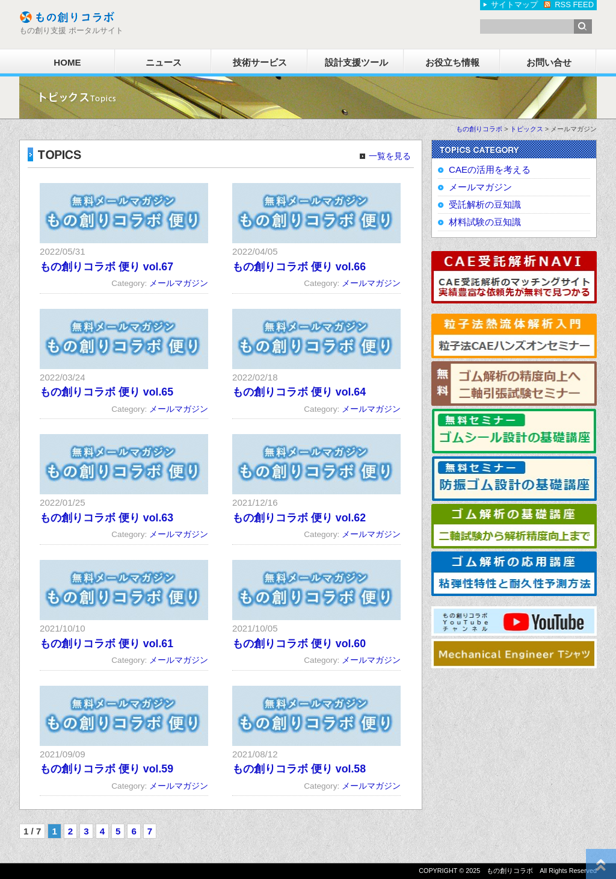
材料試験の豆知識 (485, 222)
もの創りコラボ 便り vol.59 (106, 769)
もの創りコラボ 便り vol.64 (299, 392)
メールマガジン (178, 283)
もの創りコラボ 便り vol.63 (106, 518)
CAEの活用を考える (490, 169)
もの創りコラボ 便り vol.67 (106, 267)
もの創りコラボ (479, 128)
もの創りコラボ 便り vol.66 (299, 267)
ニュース (164, 62)
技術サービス (260, 62)
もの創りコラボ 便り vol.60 (299, 644)
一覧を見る (390, 156)
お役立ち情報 (452, 62)
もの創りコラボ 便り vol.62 (299, 518)
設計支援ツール (356, 62)
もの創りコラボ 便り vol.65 (106, 392)
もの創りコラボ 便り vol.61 (106, 644)
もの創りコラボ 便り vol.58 (299, 769)
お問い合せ (548, 62)
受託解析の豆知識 (485, 204)
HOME (67, 62)
